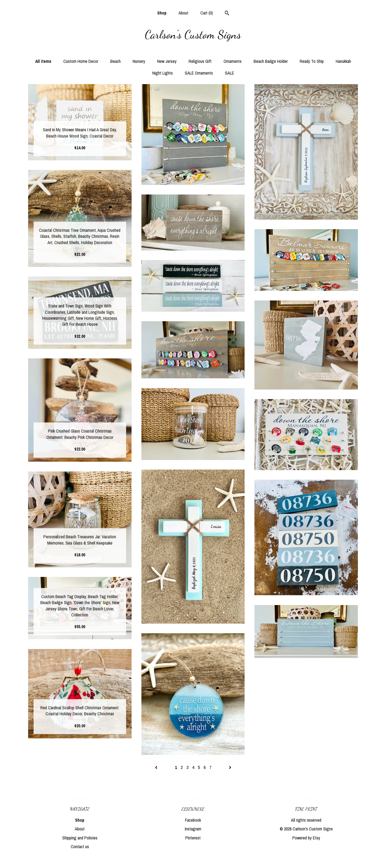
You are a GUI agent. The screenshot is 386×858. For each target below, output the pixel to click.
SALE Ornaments (199, 73)
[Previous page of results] (157, 767)
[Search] (227, 14)
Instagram (193, 829)
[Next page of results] (230, 767)
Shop (162, 13)
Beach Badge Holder (271, 61)
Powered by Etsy (306, 838)
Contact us (80, 847)
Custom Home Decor (80, 61)
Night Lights (162, 73)
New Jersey (167, 61)
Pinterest (193, 838)
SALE (229, 73)
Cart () (206, 13)
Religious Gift (200, 61)
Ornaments (233, 61)
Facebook (193, 820)
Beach (115, 61)
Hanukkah (343, 61)
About (183, 13)
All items (43, 61)
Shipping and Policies (79, 838)
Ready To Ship (312, 61)
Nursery (139, 61)
